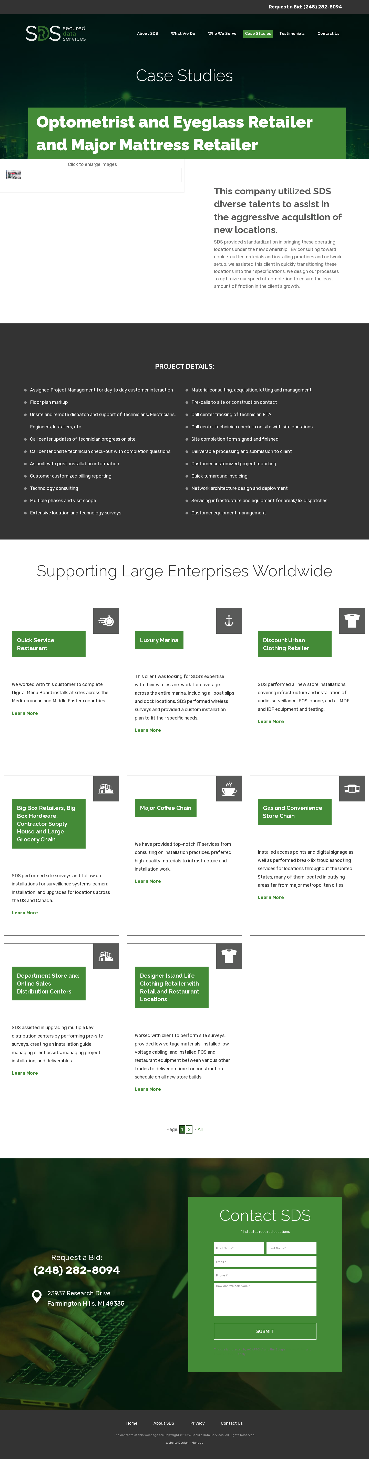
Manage (197, 1442)
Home (131, 1423)
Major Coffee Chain (165, 808)
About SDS (147, 33)
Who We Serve (222, 33)
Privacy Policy (295, 1349)
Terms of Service (225, 1354)
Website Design (177, 1442)
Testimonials (292, 33)
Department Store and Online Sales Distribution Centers (48, 983)
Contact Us (328, 33)
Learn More (25, 713)
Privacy (197, 1423)
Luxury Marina (159, 640)
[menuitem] (148, 34)
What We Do (183, 33)
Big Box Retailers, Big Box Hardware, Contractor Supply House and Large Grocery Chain (46, 824)
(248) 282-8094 (322, 7)
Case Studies (258, 33)
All (200, 1129)
